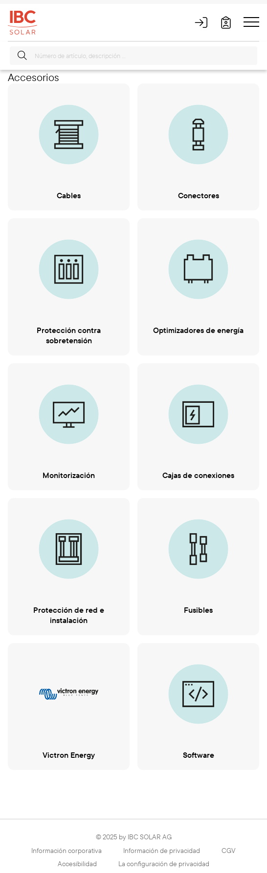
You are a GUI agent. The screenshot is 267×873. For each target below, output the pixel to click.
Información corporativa (66, 850)
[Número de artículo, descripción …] (133, 55)
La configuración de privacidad (163, 863)
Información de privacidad (161, 850)
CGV (229, 850)
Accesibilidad (77, 863)
